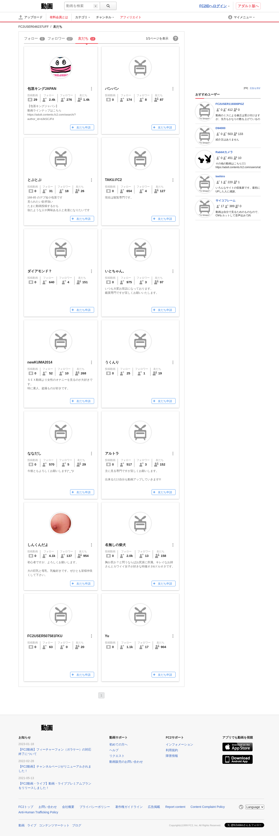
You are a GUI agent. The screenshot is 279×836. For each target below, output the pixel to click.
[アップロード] (30, 17)
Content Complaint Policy (208, 807)
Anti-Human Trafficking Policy (38, 812)
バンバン (112, 88)
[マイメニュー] (241, 17)
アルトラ (112, 453)
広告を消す (255, 88)
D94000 (221, 128)
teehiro (220, 176)
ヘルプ (113, 750)
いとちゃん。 (115, 271)
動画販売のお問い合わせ (126, 761)
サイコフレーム (225, 200)
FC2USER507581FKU (45, 636)
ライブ (31, 825)
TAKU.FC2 (113, 180)
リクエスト (117, 756)
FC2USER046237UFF (34, 26)
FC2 (29, 5)
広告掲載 (154, 807)
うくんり (112, 362)
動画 (22, 825)
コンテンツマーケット (54, 825)
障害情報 (172, 756)
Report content (175, 807)
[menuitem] (84, 17)
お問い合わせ (48, 807)
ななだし (34, 453)
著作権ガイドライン (129, 807)
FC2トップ (26, 807)
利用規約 (172, 750)
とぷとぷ (34, 180)
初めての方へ (118, 744)
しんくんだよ (37, 545)
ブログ (76, 825)
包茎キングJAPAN (41, 88)
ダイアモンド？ (39, 271)
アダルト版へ (248, 6)
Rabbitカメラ (224, 152)
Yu (107, 636)
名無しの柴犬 (115, 545)
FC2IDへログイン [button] (214, 6)
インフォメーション (179, 744)
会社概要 (68, 807)
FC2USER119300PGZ (230, 104)
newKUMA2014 (39, 362)
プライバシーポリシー (94, 807)
